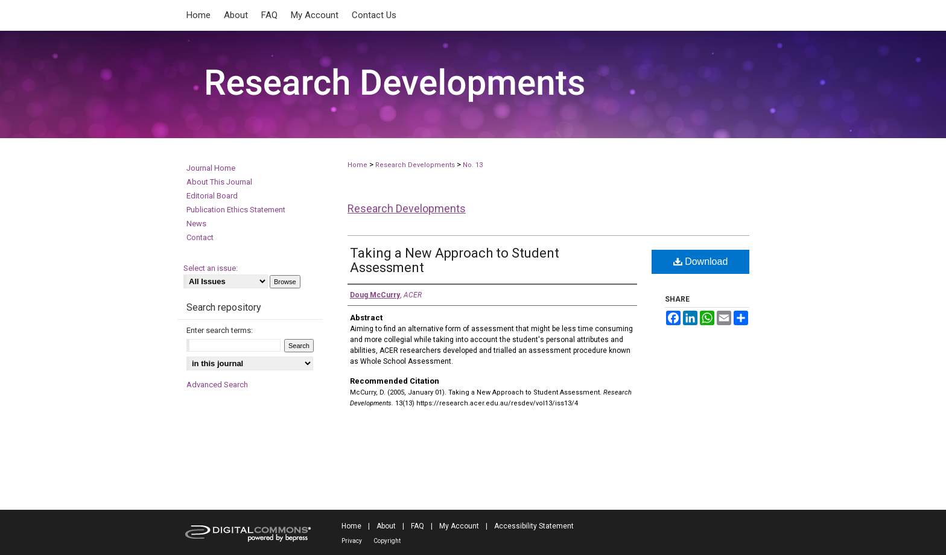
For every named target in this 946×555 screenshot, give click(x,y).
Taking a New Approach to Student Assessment (454, 260)
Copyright (387, 541)
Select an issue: (210, 268)
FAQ (417, 526)
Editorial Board (212, 195)
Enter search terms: (219, 330)
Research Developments (415, 165)
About (386, 526)
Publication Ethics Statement (235, 209)
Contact (200, 237)
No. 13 (473, 165)
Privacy (351, 541)
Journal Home (210, 168)
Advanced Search (217, 384)
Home (357, 165)
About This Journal (219, 181)
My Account (459, 526)
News (196, 223)
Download (700, 261)
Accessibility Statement (534, 526)
